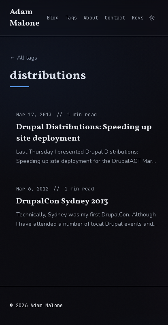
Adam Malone (25, 17)
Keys (138, 18)
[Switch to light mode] (151, 17)
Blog (53, 18)
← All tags (23, 58)
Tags (71, 18)
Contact (115, 18)
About (90, 18)
